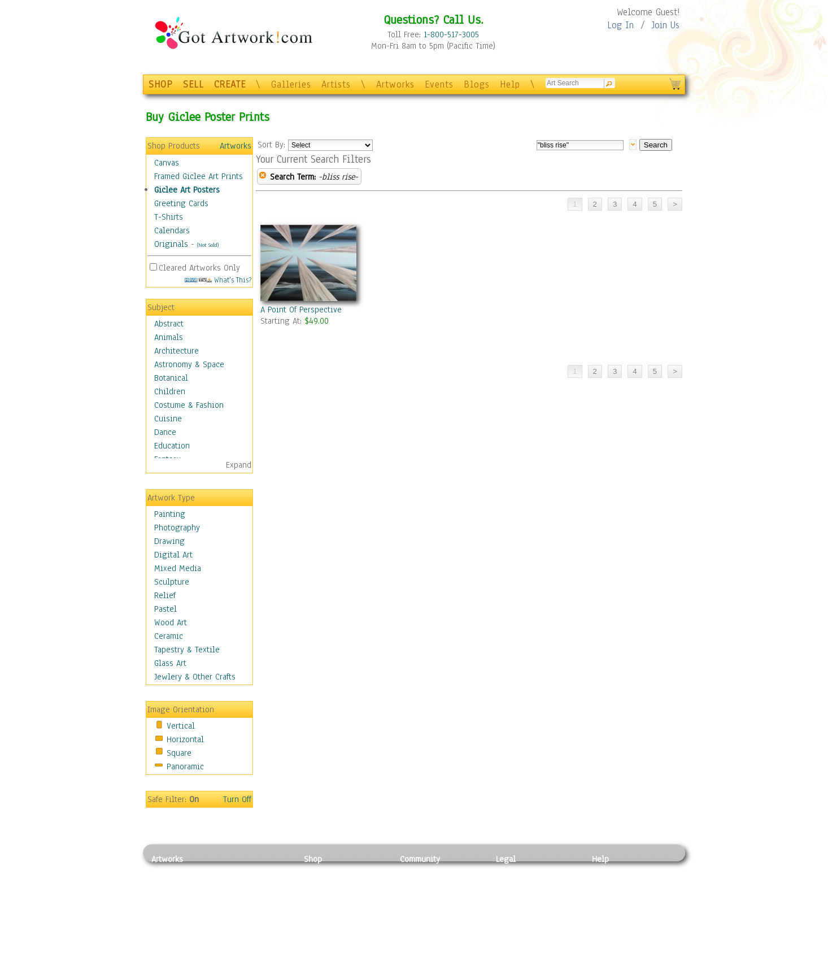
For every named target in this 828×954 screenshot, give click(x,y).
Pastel (165, 609)
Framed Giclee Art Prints (198, 176)
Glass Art (170, 663)
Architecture (176, 350)
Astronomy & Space (189, 364)
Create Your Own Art (340, 947)
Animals (168, 337)
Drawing (169, 541)
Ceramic (168, 636)
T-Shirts (168, 217)
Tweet (603, 947)
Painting (169, 514)
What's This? (218, 280)
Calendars (172, 230)
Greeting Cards (181, 203)
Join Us (665, 25)
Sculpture (171, 581)
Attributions (514, 897)
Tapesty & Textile (256, 922)
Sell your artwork (431, 922)
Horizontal (185, 739)
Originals (171, 244)
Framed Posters (331, 884)
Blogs (477, 84)
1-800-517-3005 (451, 34)
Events (439, 84)
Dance (165, 432)
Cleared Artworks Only (199, 267)
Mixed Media (177, 568)
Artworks (395, 84)
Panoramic (185, 766)
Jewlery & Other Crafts (195, 676)
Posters (317, 897)
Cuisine (168, 418)
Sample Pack (615, 884)
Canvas (166, 162)
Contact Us (611, 871)
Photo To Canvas (333, 871)
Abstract (169, 323)
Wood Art (170, 622)
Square (179, 753)
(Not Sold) (208, 245)
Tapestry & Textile (187, 649)
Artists (336, 84)
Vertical (181, 725)
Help (510, 84)
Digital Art (173, 554)
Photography (177, 527)
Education (172, 445)
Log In (620, 25)
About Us (608, 897)
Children (169, 391)
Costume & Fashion (189, 405)
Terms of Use (519, 884)
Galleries (291, 84)
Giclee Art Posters (187, 189)
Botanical (171, 378)
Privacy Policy (521, 871)
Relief (165, 595)
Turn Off (237, 799)
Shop (313, 859)
